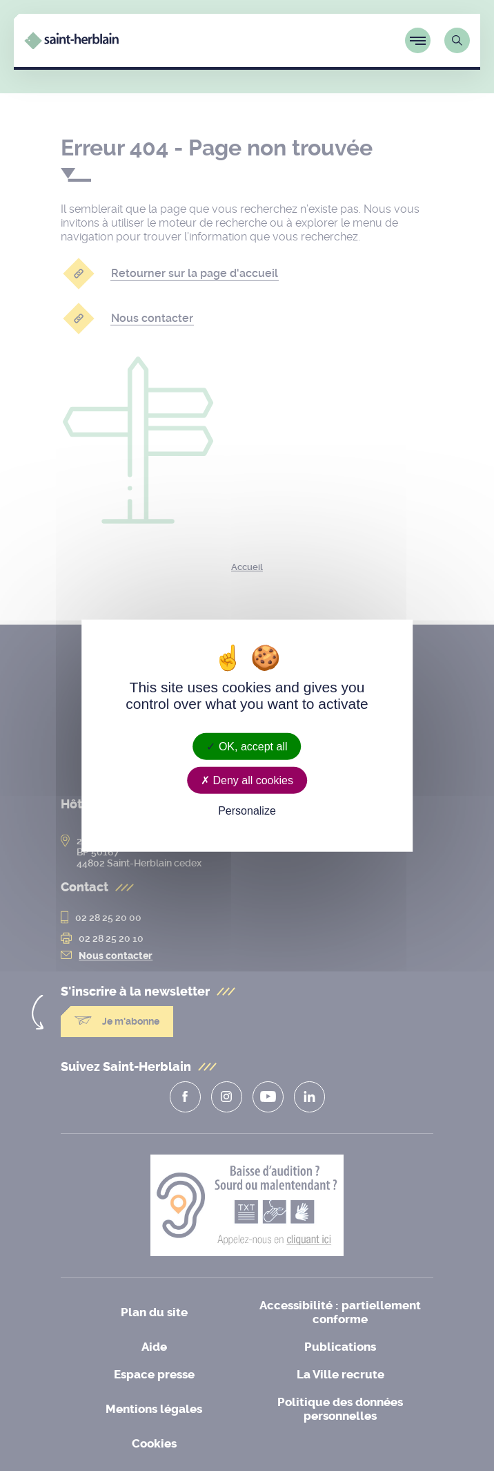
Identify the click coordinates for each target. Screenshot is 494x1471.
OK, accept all (246, 746)
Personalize (247, 811)
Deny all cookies (247, 780)
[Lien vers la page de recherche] (457, 40)
